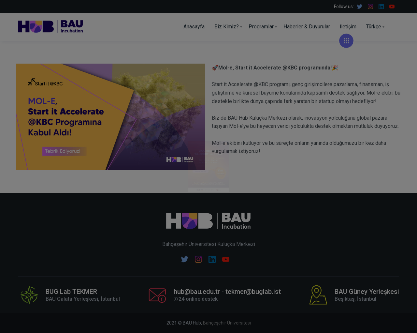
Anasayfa (194, 26)
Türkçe (373, 26)
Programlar (261, 26)
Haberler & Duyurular (306, 26)
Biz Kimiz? (226, 26)
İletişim (348, 26)
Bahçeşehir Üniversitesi (227, 322)
